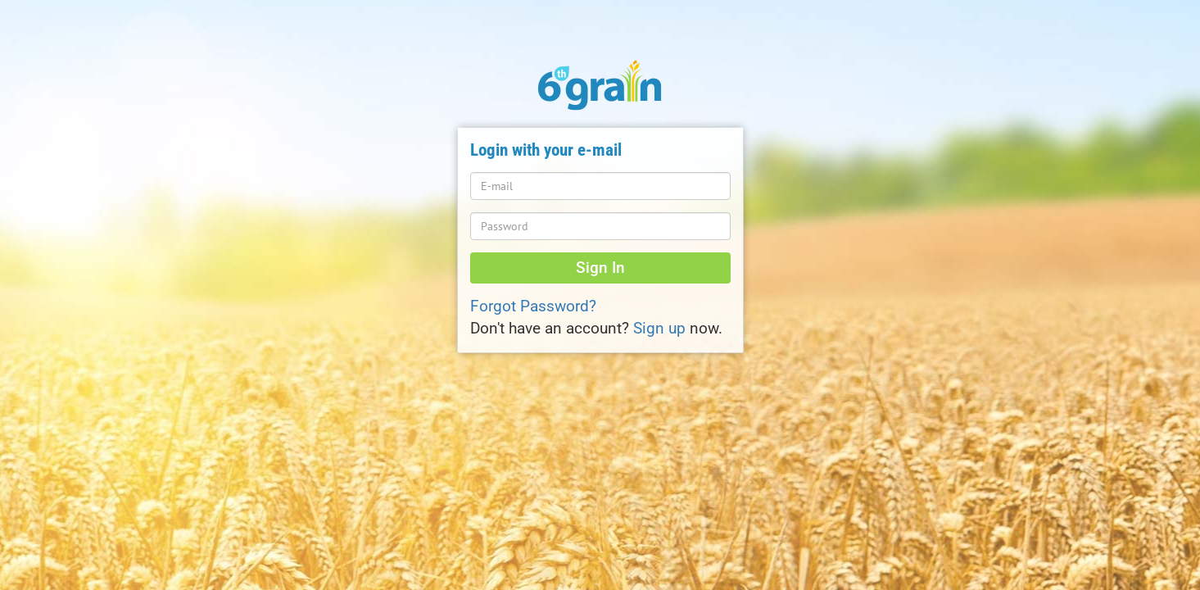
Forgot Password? (533, 306)
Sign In (600, 268)
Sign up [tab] (659, 329)
